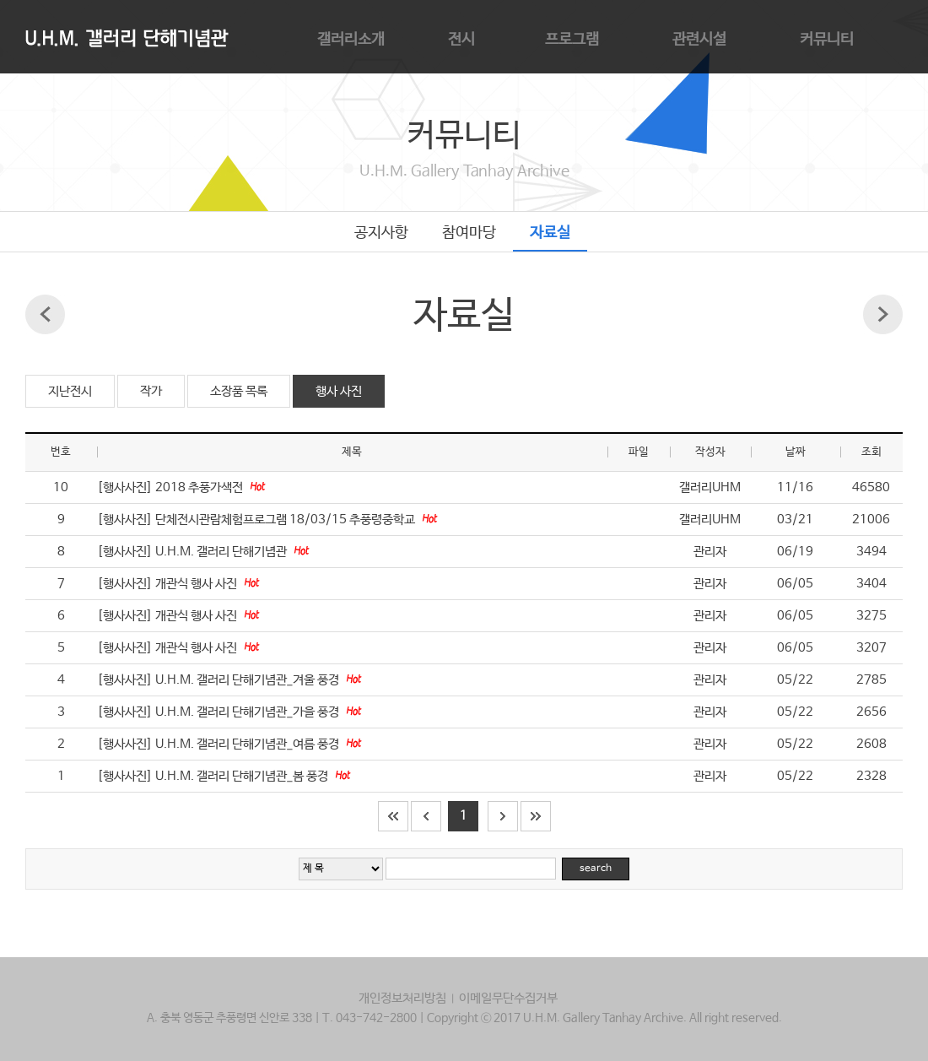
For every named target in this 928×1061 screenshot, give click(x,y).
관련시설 (699, 39)
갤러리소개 (351, 39)
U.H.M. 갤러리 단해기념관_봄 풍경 (243, 776)
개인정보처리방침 (402, 998)
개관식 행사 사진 (197, 584)
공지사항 (381, 233)
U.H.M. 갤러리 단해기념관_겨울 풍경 (248, 680)
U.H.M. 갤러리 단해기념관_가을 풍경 (248, 712)
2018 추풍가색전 (200, 487)
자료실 (550, 233)
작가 (151, 391)
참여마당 (469, 233)
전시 (461, 39)
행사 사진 (339, 391)
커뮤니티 (827, 39)
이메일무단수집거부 (508, 998)
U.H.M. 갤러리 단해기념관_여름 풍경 (248, 744)
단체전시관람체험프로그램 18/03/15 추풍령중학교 (286, 519)
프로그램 (572, 39)
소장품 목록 (238, 391)
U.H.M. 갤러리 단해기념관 (222, 551)
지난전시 (70, 391)
